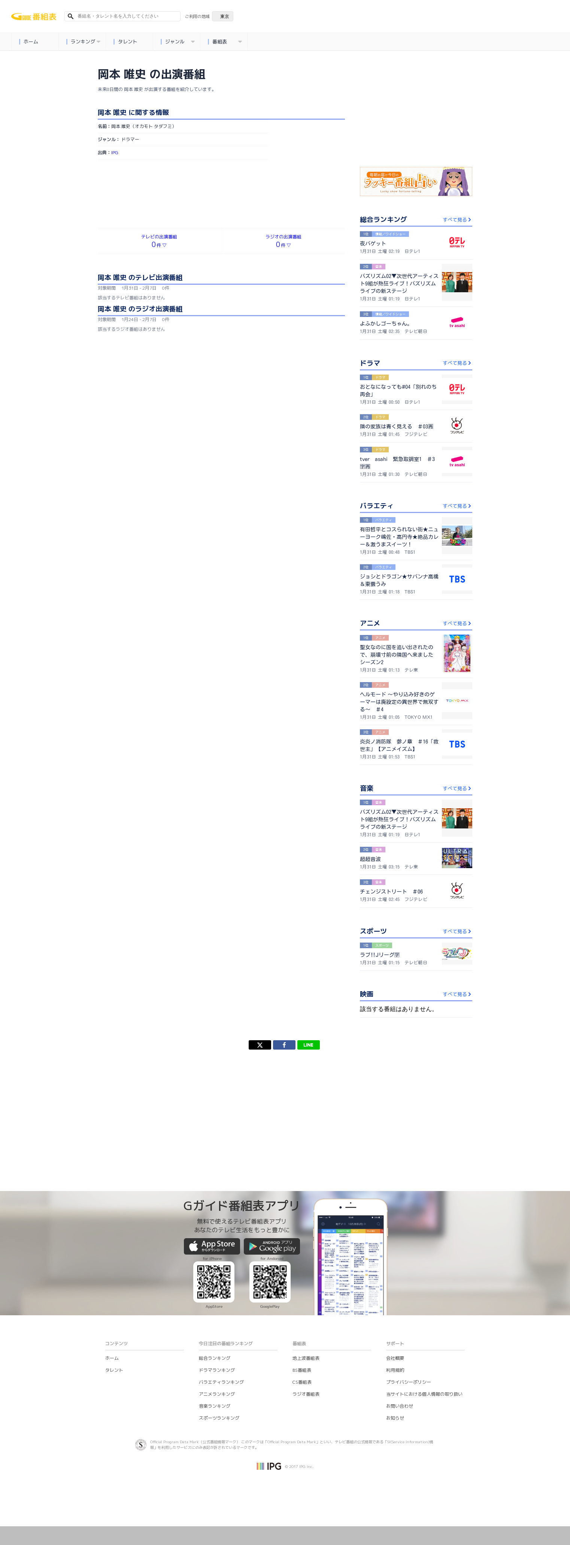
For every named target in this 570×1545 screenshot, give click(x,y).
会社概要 (395, 1358)
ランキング (83, 41)
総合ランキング (214, 1358)
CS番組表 (302, 1382)
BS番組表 (301, 1370)
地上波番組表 (305, 1358)
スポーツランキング (219, 1418)
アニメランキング (217, 1394)
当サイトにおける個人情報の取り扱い (424, 1394)
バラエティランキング (221, 1382)
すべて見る (457, 219)
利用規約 (395, 1370)
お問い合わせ (399, 1406)
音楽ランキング (214, 1406)
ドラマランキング (217, 1370)
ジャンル (178, 41)
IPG (114, 152)
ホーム (29, 41)
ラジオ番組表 (305, 1394)
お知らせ (395, 1418)
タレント (125, 41)
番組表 (225, 41)
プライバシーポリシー (408, 1382)
